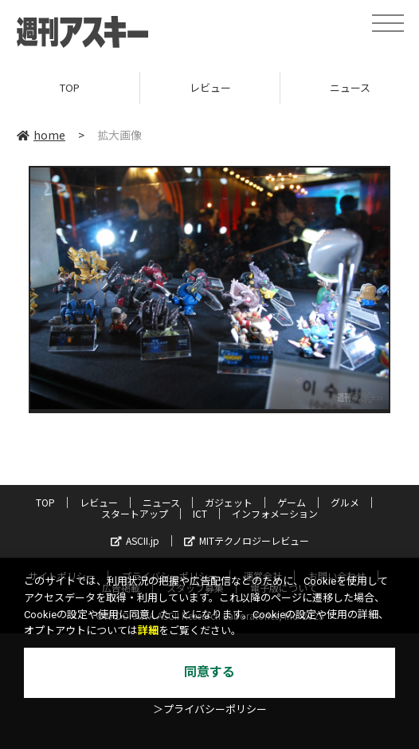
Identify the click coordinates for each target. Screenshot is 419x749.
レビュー (210, 87)
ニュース (161, 502)
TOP (70, 87)
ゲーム (291, 502)
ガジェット (229, 502)
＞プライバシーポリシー (210, 709)
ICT (200, 513)
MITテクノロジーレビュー (246, 540)
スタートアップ (134, 513)
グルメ (345, 502)
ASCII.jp (135, 540)
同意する (209, 672)
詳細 (148, 631)
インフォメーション (275, 513)
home (41, 135)
